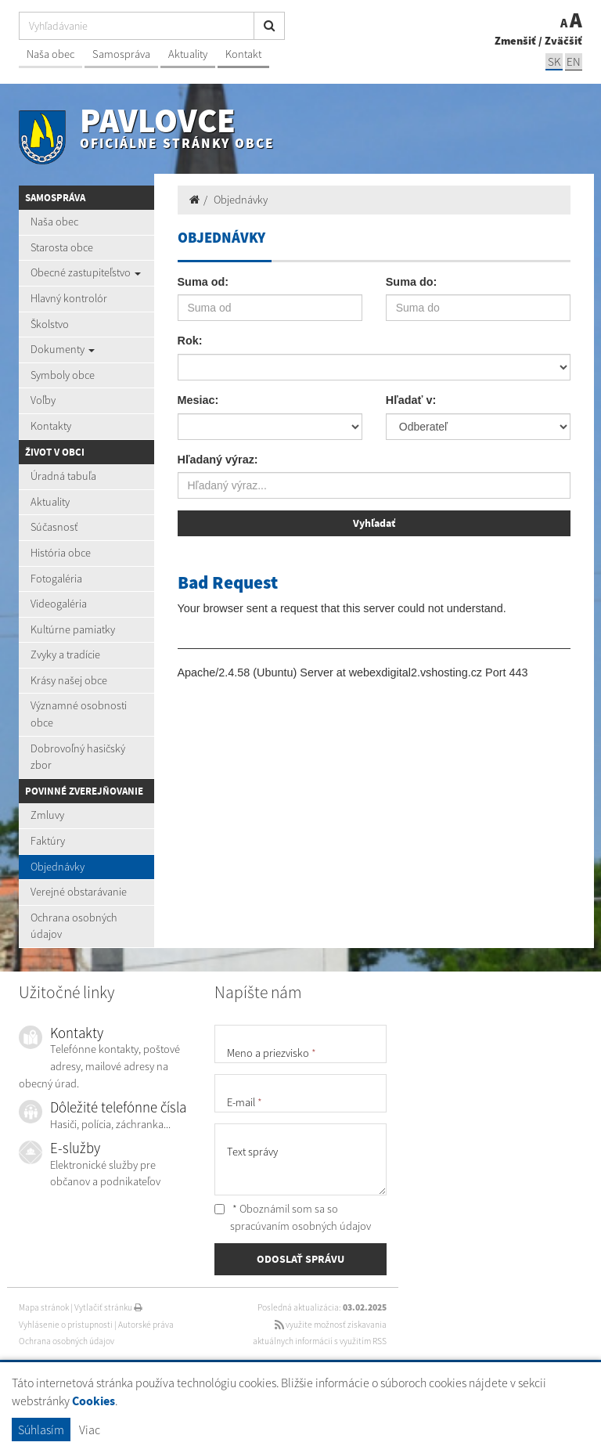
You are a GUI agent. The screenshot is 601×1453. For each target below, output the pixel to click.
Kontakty (51, 426)
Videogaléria (59, 604)
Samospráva (121, 54)
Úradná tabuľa (63, 476)
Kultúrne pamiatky (73, 629)
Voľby (43, 400)
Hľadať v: (411, 400)
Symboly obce (63, 375)
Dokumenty (63, 349)
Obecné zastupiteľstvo (86, 272)
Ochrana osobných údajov (74, 926)
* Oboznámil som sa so (292, 1217)
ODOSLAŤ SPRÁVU (300, 1259)
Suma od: (203, 282)
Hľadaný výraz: (218, 459)
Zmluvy (47, 815)
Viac (89, 1429)
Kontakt (243, 54)
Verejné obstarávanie (79, 892)
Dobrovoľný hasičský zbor (78, 757)
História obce (61, 553)
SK (554, 61)
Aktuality (187, 54)
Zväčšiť (563, 41)
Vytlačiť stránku (108, 1307)
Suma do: (411, 282)
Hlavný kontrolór (69, 298)
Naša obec (50, 54)
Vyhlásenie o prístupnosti (66, 1324)
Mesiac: (198, 400)
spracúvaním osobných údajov (300, 1226)
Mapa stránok (44, 1307)
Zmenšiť (515, 41)
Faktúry (48, 841)
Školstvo (50, 324)
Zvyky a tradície (65, 654)
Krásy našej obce (69, 680)
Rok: (190, 340)
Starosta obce (62, 247)
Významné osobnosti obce (79, 714)
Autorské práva (146, 1324)
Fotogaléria (56, 578)
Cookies (93, 1401)
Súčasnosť (54, 527)
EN (574, 61)
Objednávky (58, 867)
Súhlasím (41, 1429)
